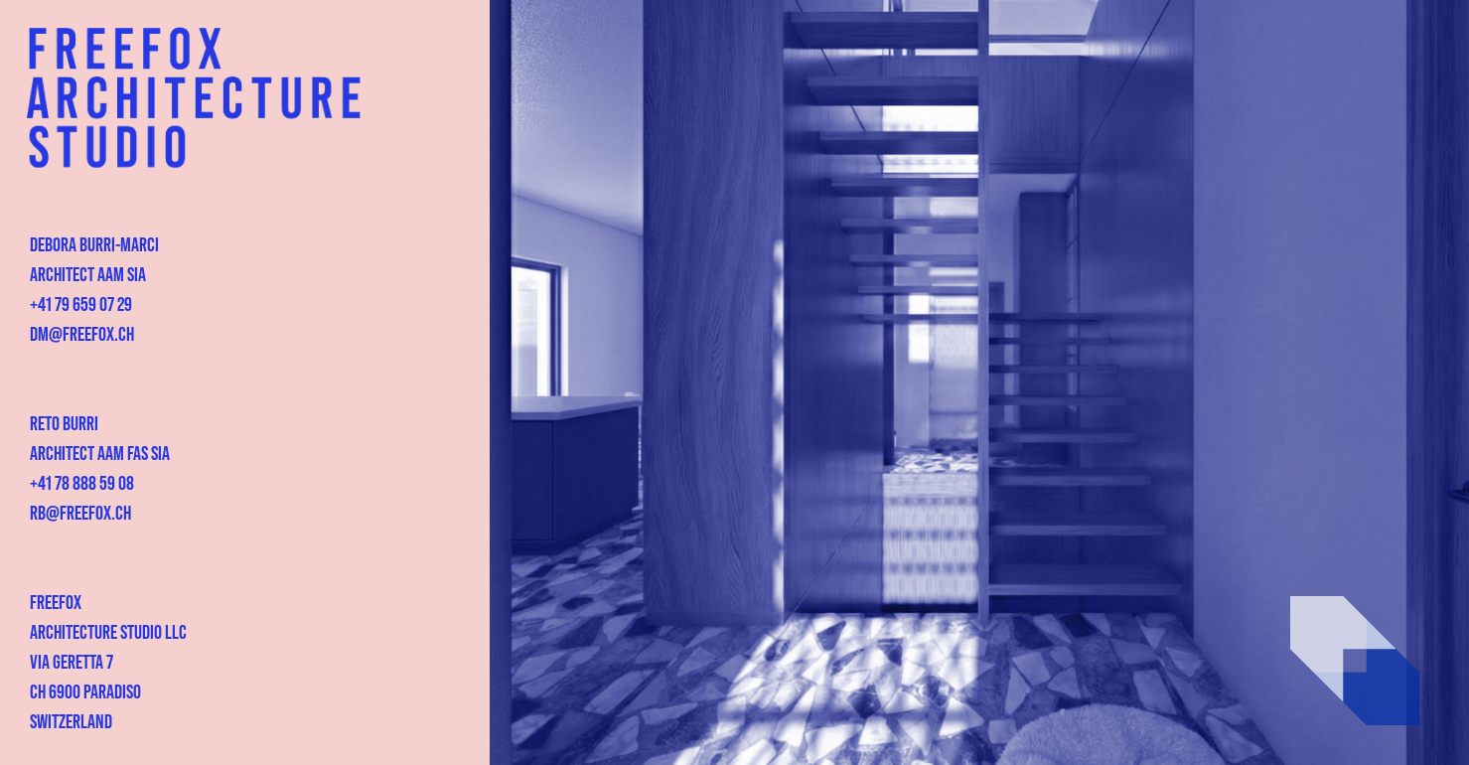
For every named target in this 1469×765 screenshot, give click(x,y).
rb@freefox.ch (80, 512)
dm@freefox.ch (82, 333)
